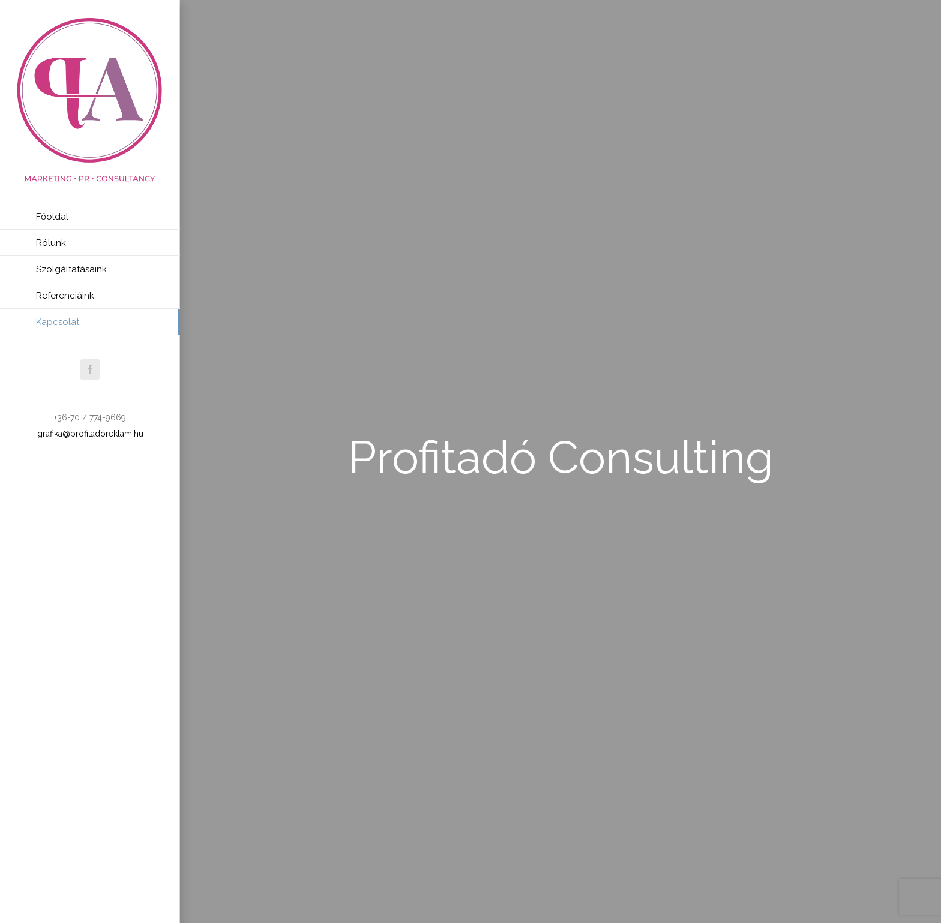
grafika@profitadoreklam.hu (90, 433)
